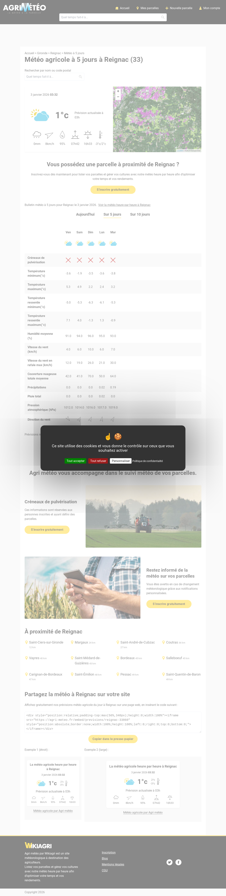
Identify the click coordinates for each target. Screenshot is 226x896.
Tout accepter (75, 461)
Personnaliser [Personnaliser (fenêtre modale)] (121, 461)
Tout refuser (98, 461)
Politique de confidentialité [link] (147, 460)
